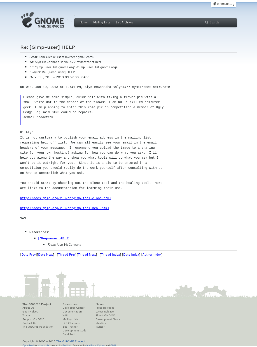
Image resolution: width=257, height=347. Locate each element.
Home (83, 22)
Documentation (72, 311)
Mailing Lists (101, 22)
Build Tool (69, 334)
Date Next (45, 254)
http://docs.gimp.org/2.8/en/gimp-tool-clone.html (65, 198)
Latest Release (104, 311)
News (99, 304)
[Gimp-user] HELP (53, 238)
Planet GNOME (105, 315)
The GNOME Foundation (38, 326)
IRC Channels (71, 323)
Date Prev (28, 254)
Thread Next (87, 254)
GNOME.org (225, 4)
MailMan (91, 345)
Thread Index (110, 254)
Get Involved (30, 311)
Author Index (151, 254)
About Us (28, 308)
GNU (113, 345)
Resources (70, 304)
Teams (26, 315)
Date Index (131, 254)
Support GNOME (33, 319)
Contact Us (29, 323)
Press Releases (104, 308)
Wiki (65, 315)
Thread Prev (67, 254)
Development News (107, 319)
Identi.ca (100, 323)
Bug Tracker (70, 326)
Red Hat (66, 345)
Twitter (99, 326)
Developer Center (73, 308)
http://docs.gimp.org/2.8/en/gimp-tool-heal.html (64, 208)
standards (43, 345)
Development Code (74, 330)
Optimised (28, 345)
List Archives (124, 22)
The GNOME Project (36, 304)
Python (101, 345)
